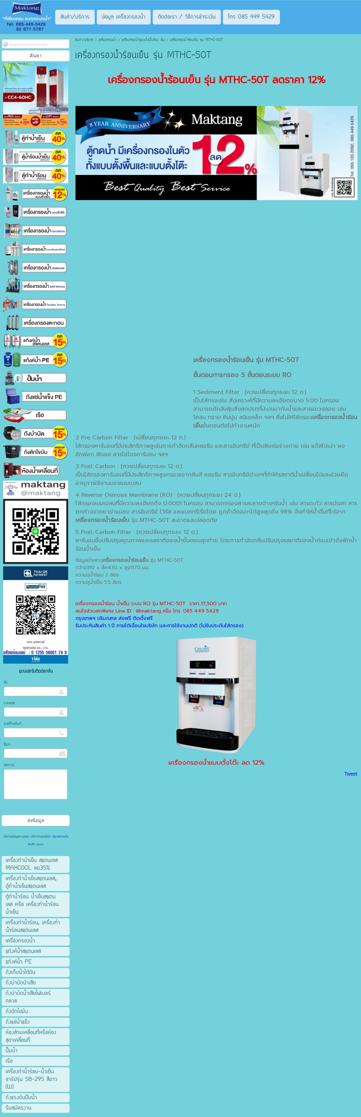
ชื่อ (5, 682)
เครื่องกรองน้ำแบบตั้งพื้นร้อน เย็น (143, 40)
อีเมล (7, 744)
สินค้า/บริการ (84, 40)
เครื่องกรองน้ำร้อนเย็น (223, 360)
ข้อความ (9, 765)
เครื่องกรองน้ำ (107, 40)
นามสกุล (9, 703)
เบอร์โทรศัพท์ (12, 724)
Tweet (350, 774)
